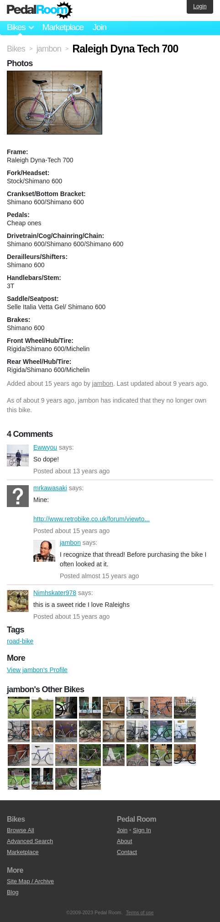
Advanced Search (30, 841)
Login (199, 6)
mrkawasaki (18, 496)
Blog (13, 892)
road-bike (20, 641)
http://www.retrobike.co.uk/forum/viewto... (91, 519)
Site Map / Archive (30, 881)
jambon (102, 383)
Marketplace (62, 27)
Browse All (20, 830)
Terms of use (140, 912)
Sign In (142, 830)
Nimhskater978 (18, 601)
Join (99, 27)
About (124, 841)
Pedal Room (40, 10)
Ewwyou (18, 455)
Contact (127, 852)
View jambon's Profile (37, 669)
